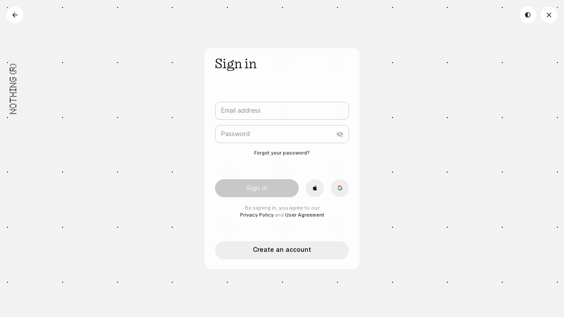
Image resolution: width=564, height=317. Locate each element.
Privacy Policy (257, 215)
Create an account (282, 249)
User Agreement (304, 215)
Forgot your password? (282, 153)
